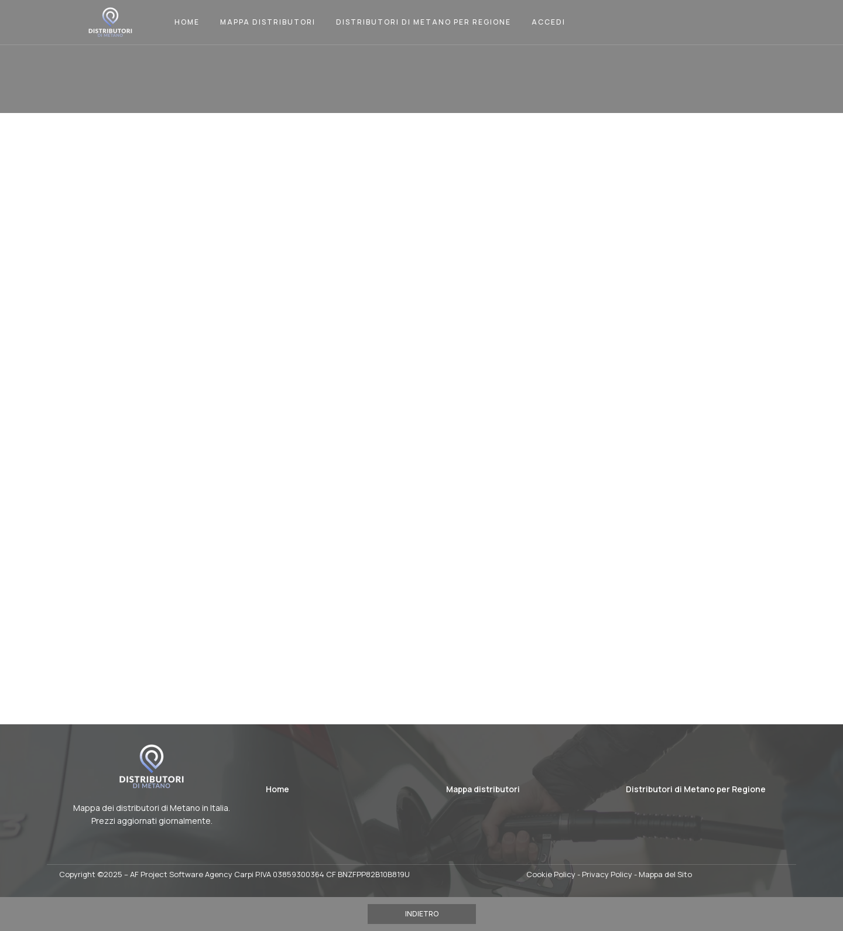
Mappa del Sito (665, 874)
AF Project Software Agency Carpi (191, 874)
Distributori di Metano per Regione (423, 22)
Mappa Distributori (268, 22)
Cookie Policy (550, 874)
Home (187, 22)
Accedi (549, 22)
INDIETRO (421, 914)
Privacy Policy (607, 874)
